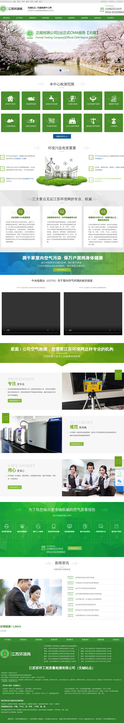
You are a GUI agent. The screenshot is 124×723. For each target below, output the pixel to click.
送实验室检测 (69, 531)
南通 (36, 1)
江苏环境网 (3, 631)
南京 (18, 1)
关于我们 (19, 18)
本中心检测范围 (62, 84)
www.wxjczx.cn (117, 680)
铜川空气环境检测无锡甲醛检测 (85, 588)
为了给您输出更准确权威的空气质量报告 (62, 509)
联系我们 (120, 1)
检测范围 (104, 1)
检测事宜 (112, 1)
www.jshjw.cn (38, 680)
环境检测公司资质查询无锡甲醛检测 (87, 583)
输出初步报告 (85, 531)
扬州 (27, 1)
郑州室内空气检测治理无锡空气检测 (87, 610)
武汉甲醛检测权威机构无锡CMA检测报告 (88, 594)
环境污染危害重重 (62, 148)
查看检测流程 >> (76, 444)
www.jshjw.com (13, 680)
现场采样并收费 (53, 531)
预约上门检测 (38, 531)
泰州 (31, 1)
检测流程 (84, 18)
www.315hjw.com (64, 680)
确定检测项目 (22, 531)
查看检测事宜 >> (74, 548)
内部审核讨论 (101, 531)
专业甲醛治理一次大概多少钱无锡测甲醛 (88, 599)
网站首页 (6, 18)
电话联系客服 (6, 531)
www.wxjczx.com (91, 680)
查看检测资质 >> (14, 400)
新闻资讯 (32, 18)
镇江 (40, 1)
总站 (14, 1)
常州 (23, 1)
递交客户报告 (116, 531)
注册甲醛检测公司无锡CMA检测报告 (87, 615)
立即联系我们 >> (62, 270)
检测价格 (97, 18)
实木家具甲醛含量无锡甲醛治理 (85, 604)
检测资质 (58, 18)
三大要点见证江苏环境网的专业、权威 (62, 199)
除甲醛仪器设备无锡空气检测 (84, 577)
